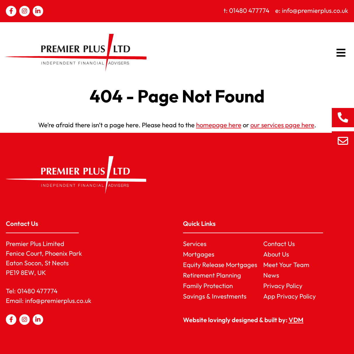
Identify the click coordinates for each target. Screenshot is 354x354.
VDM (296, 320)
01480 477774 (37, 291)
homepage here (218, 125)
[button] (341, 53)
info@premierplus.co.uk (58, 301)
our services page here (282, 125)
